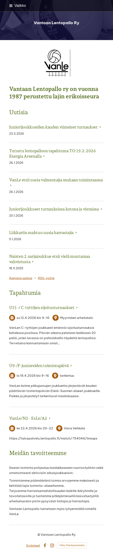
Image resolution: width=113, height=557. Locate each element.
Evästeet (33, 545)
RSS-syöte (46, 278)
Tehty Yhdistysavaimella (71, 545)
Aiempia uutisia (20, 278)
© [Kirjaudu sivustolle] (39, 535)
